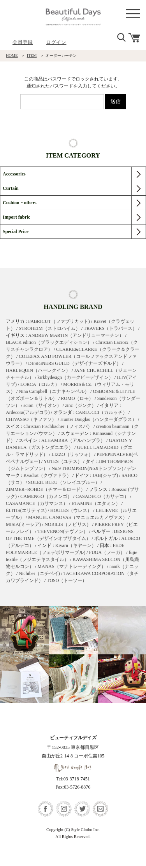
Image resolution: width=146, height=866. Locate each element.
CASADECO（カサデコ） (102, 496)
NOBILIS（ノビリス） (67, 524)
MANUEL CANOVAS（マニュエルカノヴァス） (77, 517)
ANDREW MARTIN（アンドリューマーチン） (76, 335)
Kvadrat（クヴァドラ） (47, 475)
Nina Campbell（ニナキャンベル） (54, 391)
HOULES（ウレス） (71, 510)
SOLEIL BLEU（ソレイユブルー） (63, 482)
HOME (12, 55)
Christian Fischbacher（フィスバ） (57, 426)
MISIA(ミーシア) (23, 524)
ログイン (56, 42)
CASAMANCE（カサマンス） (37, 503)
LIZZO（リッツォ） (72, 454)
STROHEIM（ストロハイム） (49, 328)
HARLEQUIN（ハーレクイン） (38, 370)
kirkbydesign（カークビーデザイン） (75, 377)
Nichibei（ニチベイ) (39, 573)
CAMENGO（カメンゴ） (46, 496)
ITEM (32, 55)
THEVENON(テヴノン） (62, 531)
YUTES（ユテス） (63, 461)
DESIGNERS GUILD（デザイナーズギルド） (74, 363)
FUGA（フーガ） (107, 552)
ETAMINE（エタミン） (96, 503)
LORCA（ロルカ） (40, 384)
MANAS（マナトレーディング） (71, 566)
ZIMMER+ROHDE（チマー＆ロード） (45, 489)
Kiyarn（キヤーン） (75, 545)
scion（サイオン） (42, 405)
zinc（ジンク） (80, 405)
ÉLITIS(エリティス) (26, 510)
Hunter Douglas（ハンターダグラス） (98, 419)
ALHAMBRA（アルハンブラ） (73, 440)
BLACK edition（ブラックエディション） (49, 342)
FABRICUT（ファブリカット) (59, 321)
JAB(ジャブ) (105, 475)
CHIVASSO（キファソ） (31, 419)
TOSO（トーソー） (67, 580)
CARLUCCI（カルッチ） (101, 412)
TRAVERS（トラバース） (110, 328)
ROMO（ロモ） (77, 398)
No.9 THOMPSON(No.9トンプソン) (87, 468)
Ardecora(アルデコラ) (28, 412)
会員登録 (22, 42)
